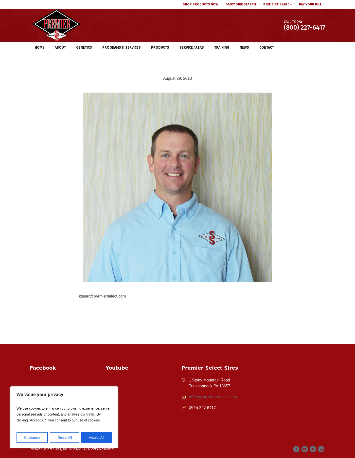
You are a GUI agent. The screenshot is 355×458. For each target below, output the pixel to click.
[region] (64, 417)
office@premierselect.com (213, 397)
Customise (32, 437)
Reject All (64, 437)
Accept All (96, 437)
